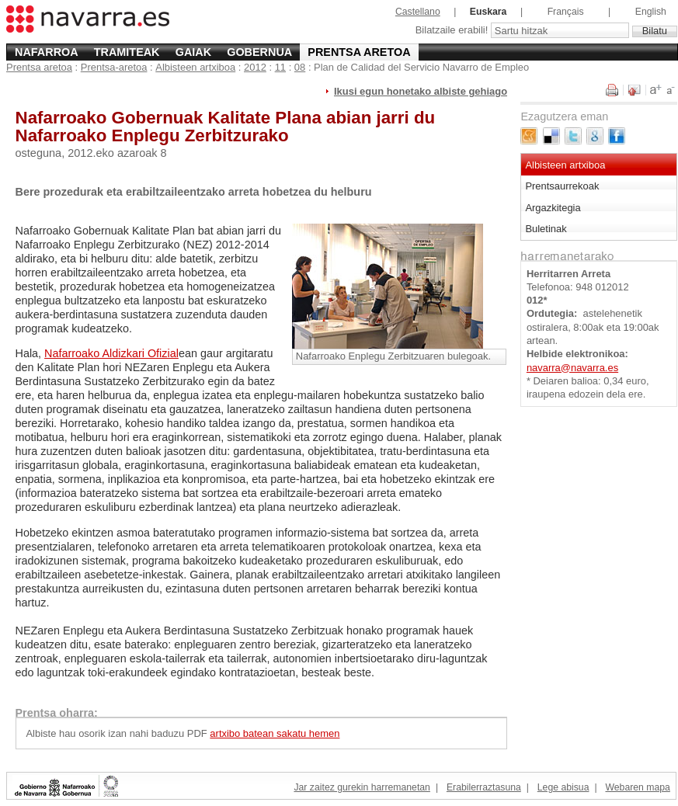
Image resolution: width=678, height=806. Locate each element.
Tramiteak (127, 52)
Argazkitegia (552, 208)
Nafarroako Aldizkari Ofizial (111, 353)
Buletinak (545, 229)
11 (280, 67)
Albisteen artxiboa (195, 67)
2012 (255, 67)
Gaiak (193, 52)
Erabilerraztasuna (484, 787)
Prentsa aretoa (359, 52)
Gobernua (259, 52)
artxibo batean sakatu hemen (274, 733)
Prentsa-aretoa (114, 67)
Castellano (417, 11)
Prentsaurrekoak (562, 186)
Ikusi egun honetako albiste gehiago (420, 91)
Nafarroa (46, 52)
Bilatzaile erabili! (453, 30)
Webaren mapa (637, 787)
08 (299, 67)
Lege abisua (563, 787)
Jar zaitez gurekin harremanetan (361, 787)
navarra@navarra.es (572, 367)
